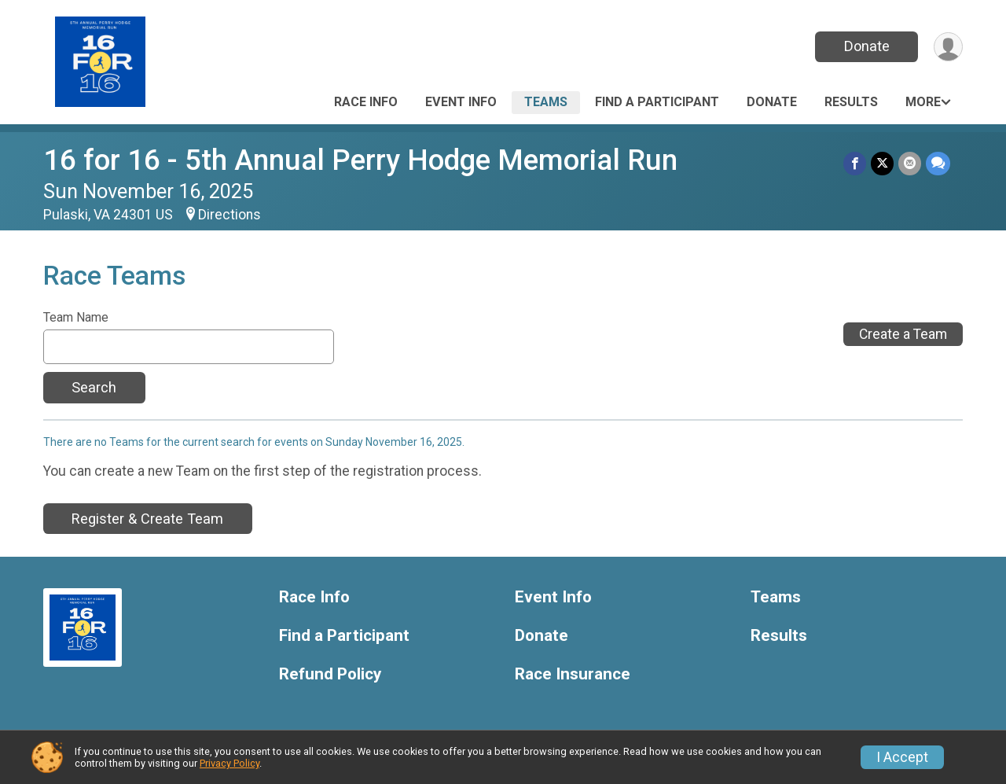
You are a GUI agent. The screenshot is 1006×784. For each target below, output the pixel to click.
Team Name (75, 318)
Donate (867, 46)
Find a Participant (657, 101)
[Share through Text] (938, 163)
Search (94, 387)
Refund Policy (330, 674)
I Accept (902, 757)
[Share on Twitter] (882, 163)
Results (851, 101)
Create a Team (903, 334)
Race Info (366, 101)
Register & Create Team (147, 518)
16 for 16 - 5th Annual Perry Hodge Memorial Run (360, 160)
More (923, 101)
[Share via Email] (909, 163)
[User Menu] (948, 46)
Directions (229, 215)
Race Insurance (572, 674)
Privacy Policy (229, 763)
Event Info (461, 101)
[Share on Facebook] (854, 163)
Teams (545, 101)
